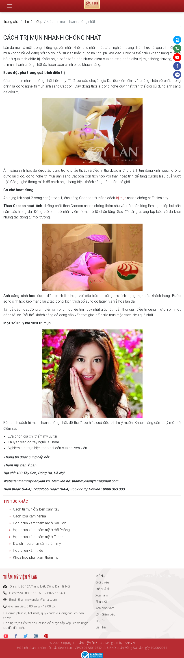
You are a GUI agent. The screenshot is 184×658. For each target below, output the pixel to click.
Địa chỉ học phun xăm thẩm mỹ (37, 543)
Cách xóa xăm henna (29, 516)
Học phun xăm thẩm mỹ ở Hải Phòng (41, 530)
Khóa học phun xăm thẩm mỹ (35, 557)
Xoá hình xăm (104, 608)
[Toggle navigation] (10, 4)
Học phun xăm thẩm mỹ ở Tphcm (38, 536)
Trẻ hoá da (102, 589)
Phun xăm (102, 601)
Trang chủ (11, 21)
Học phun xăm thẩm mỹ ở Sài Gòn (39, 523)
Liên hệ (100, 627)
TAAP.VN (129, 643)
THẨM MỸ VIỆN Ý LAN (156, 576)
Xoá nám (101, 595)
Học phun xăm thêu (28, 550)
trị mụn (121, 198)
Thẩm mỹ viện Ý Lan (89, 643)
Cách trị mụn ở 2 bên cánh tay (36, 509)
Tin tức (100, 621)
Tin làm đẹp (33, 21)
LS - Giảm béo (105, 614)
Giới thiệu (102, 582)
